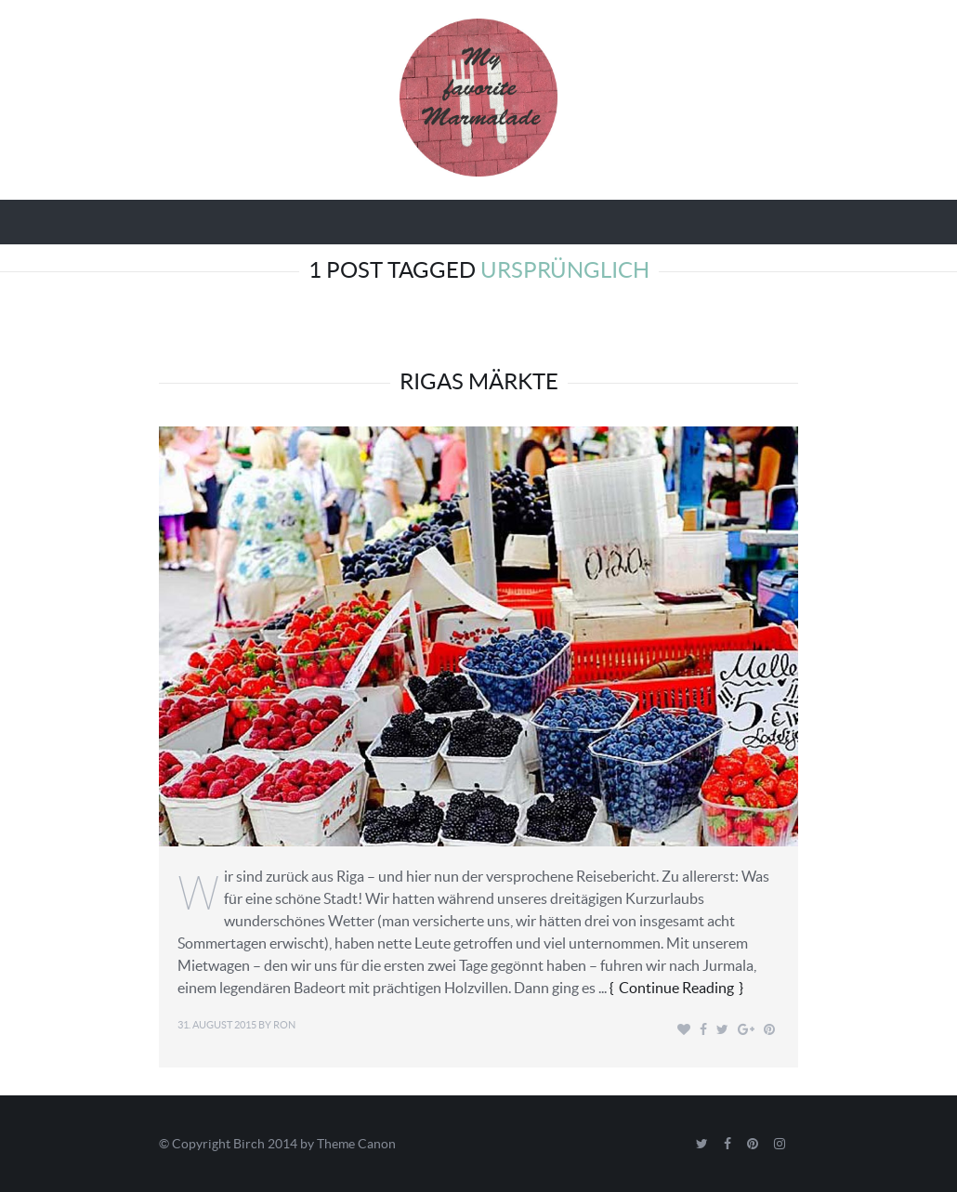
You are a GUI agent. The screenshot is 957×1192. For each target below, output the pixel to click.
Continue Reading (676, 987)
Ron (284, 1024)
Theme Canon (356, 1143)
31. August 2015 (216, 1024)
